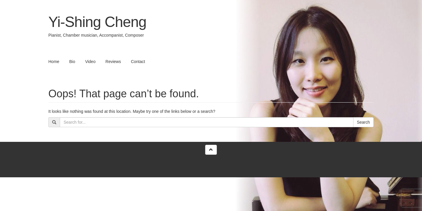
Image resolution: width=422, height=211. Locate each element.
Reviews (113, 61)
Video (90, 61)
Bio (72, 61)
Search (363, 122)
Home (53, 61)
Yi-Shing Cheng (97, 22)
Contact (138, 61)
